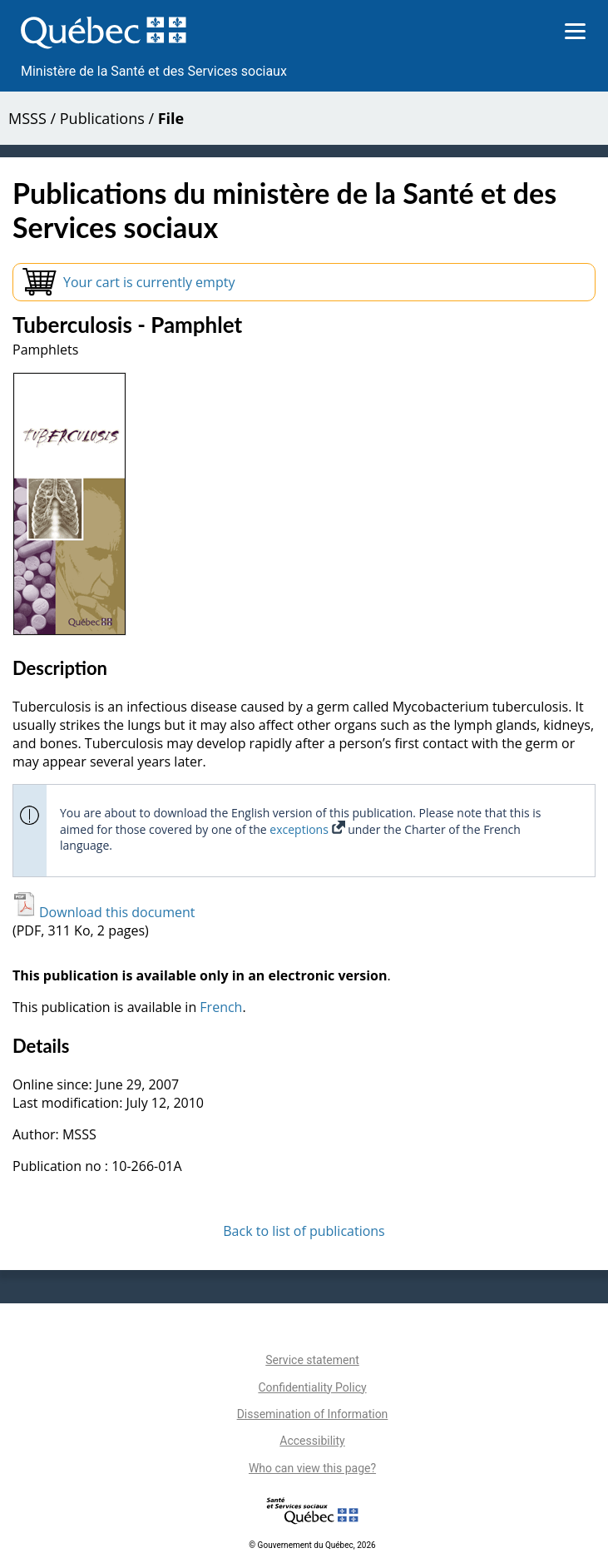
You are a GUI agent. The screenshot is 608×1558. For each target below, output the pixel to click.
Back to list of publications (304, 1231)
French (221, 1007)
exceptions (306, 829)
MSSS (27, 118)
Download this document (103, 912)
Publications (102, 118)
